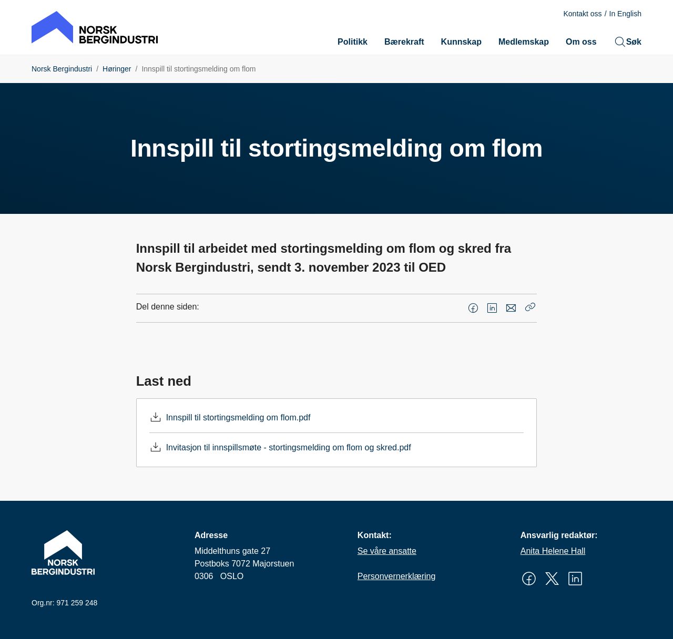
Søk (627, 42)
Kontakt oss (582, 13)
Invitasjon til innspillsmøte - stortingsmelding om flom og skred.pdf (288, 447)
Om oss (581, 41)
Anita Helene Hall (553, 551)
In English (625, 13)
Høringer (117, 69)
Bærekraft (404, 41)
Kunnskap (461, 41)
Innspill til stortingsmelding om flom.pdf (238, 417)
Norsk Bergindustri (62, 69)
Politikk (353, 41)
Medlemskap (523, 41)
